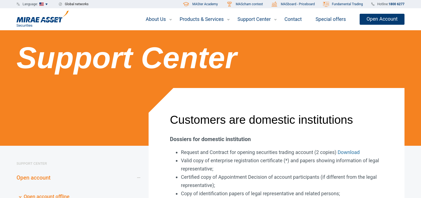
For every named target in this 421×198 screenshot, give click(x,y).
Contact (293, 19)
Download (349, 152)
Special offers (331, 19)
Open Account (382, 19)
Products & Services (202, 19)
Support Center (254, 19)
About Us (156, 19)
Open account (34, 177)
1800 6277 (396, 4)
